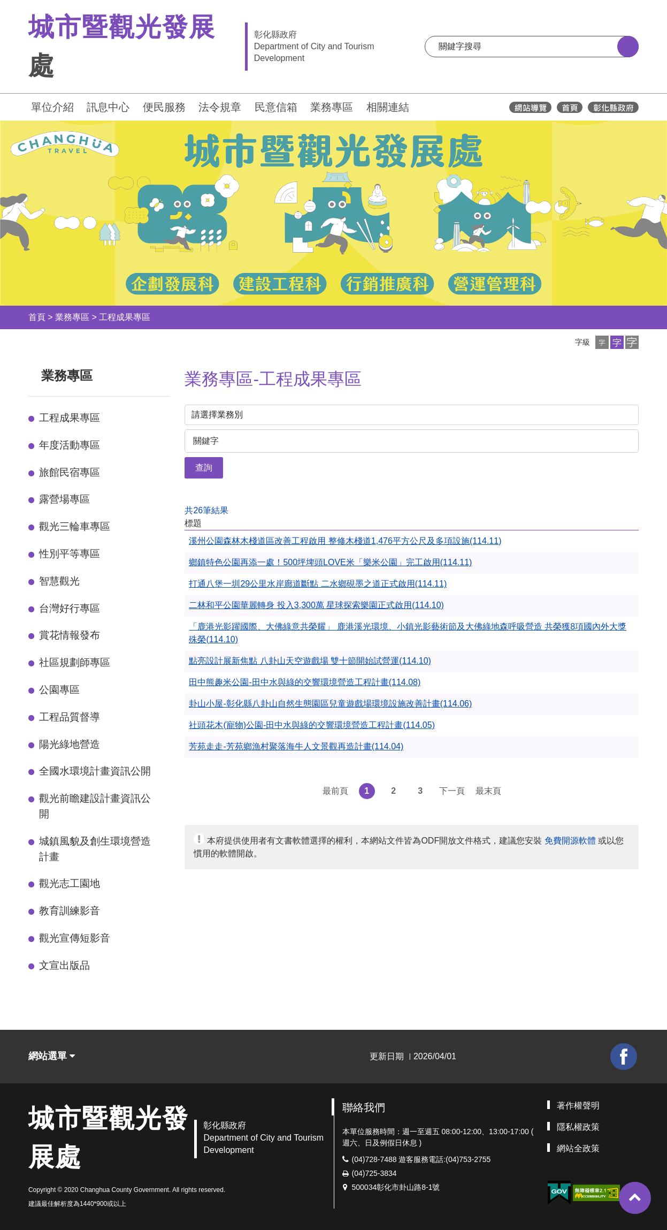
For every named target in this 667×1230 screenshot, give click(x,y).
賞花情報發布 (69, 635)
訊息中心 (108, 107)
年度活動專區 (69, 445)
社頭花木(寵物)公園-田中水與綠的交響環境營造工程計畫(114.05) (312, 725)
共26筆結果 (206, 510)
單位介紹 (52, 107)
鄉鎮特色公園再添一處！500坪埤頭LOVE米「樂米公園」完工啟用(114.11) (330, 562)
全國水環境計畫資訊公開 (95, 771)
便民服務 (164, 107)
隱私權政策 (578, 1127)
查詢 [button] (203, 467)
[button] (602, 342)
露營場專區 (64, 499)
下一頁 (452, 790)
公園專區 (59, 689)
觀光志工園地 (69, 883)
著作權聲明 (578, 1105)
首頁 (36, 317)
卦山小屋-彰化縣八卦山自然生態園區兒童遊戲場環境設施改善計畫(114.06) (330, 703)
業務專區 (331, 107)
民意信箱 (276, 107)
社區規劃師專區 (74, 662)
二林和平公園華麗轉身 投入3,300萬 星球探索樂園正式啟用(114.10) (316, 605)
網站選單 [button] (51, 1056)
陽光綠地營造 (69, 744)
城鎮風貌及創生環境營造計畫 (95, 849)
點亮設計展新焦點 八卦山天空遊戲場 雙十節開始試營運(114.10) (310, 660)
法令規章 (219, 107)
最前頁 (335, 790)
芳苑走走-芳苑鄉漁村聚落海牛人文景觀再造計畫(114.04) (296, 746)
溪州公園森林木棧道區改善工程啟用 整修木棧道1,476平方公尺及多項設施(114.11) (345, 540)
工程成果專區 (124, 317)
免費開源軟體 (570, 840)
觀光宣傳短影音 (74, 938)
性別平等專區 (69, 553)
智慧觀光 (59, 581)
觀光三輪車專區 (74, 526)
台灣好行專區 (69, 608)
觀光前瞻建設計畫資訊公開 (95, 806)
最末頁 (488, 790)
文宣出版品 (64, 965)
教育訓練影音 (69, 910)
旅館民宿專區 (69, 472)
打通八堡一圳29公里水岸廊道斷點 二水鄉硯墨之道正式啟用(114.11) (318, 583)
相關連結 (387, 107)
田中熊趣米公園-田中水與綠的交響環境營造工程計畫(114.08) (304, 682)
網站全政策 (578, 1148)
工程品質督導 (69, 717)
